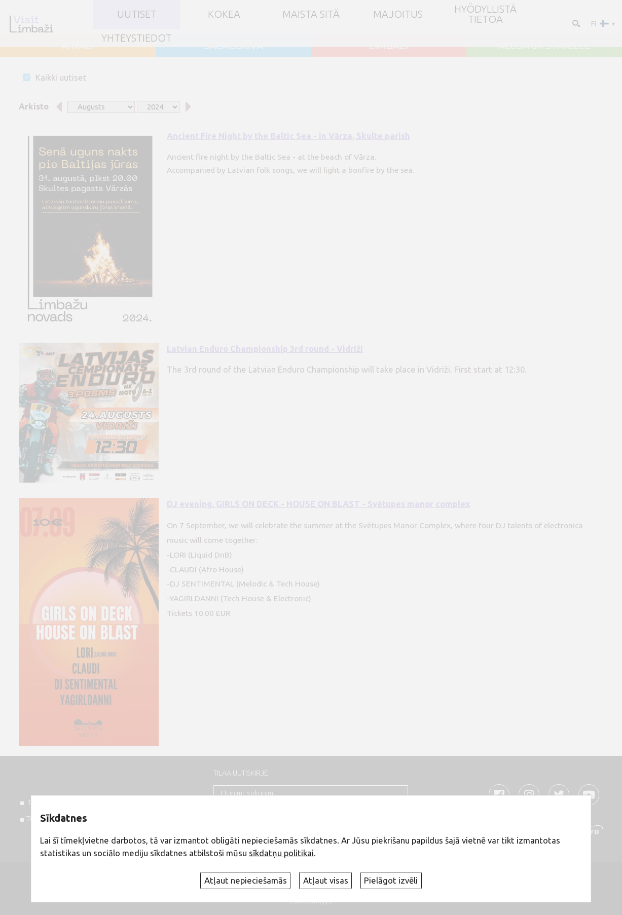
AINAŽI (77, 46)
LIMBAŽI (388, 46)
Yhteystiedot (136, 38)
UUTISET (137, 14)
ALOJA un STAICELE (544, 46)
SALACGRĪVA (233, 46)
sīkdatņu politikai (281, 853)
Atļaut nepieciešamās (245, 880)
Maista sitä (311, 14)
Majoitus (398, 14)
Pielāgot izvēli (391, 880)
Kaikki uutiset (61, 77)
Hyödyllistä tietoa (485, 14)
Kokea (224, 14)
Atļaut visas (325, 880)
